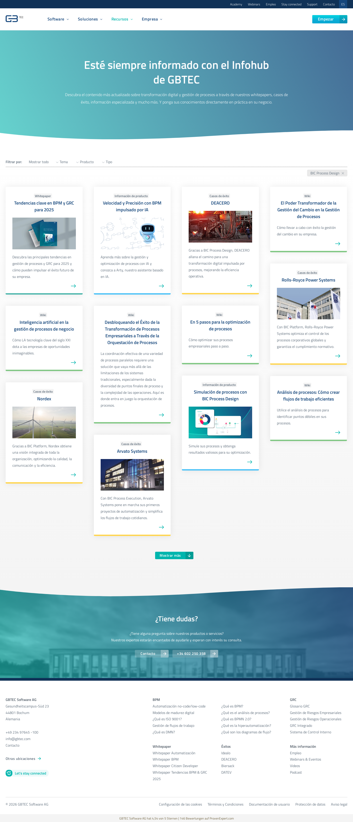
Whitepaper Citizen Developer (175, 765)
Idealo (225, 752)
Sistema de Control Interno (310, 731)
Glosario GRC (300, 705)
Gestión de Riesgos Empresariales (315, 712)
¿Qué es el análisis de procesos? (245, 712)
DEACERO (229, 758)
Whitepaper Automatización (174, 752)
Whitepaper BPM (166, 758)
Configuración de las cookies (180, 803)
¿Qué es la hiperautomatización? (246, 725)
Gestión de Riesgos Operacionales (315, 718)
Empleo (271, 4)
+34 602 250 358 (191, 653)
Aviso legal (339, 803)
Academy (236, 4)
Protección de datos (310, 803)
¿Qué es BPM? (232, 705)
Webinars (254, 4)
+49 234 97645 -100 (22, 731)
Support (312, 4)
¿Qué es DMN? (164, 731)
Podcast (296, 772)
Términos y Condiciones (225, 803)
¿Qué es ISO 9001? (167, 718)
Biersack (227, 765)
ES (343, 4)
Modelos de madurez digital (173, 712)
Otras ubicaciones (20, 758)
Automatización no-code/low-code (179, 705)
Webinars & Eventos (305, 758)
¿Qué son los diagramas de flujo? (246, 731)
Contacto (329, 4)
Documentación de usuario (269, 803)
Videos (295, 765)
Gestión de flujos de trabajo (173, 725)
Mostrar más (170, 555)
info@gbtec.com (18, 738)
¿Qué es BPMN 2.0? (236, 718)
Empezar (326, 19)
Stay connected (291, 4)
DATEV (226, 772)
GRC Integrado (301, 725)
